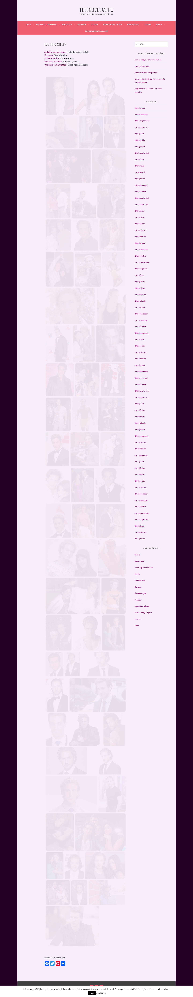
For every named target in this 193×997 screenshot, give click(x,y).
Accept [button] (92, 993)
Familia (138, 600)
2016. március (140, 532)
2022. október (140, 256)
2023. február (140, 236)
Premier (138, 619)
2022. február (140, 301)
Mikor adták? (133, 24)
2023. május (140, 217)
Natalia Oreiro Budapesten (146, 72)
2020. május (140, 416)
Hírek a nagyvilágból (143, 612)
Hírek (28, 24)
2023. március (140, 230)
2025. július (139, 133)
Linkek (159, 24)
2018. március (140, 442)
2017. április (140, 481)
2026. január (140, 108)
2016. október (140, 506)
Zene (137, 625)
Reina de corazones (53, 61)
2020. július (139, 404)
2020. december (141, 371)
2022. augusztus (141, 269)
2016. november (141, 500)
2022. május (140, 288)
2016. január (140, 539)
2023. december (141, 185)
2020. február (140, 423)
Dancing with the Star (144, 567)
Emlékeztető (140, 580)
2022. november (141, 249)
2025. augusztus (141, 127)
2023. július (139, 211)
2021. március (140, 352)
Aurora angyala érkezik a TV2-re (148, 60)
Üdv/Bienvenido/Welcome (96, 31)
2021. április (140, 346)
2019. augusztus (141, 436)
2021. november (141, 320)
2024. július (139, 159)
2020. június (140, 410)
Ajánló (137, 555)
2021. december (141, 314)
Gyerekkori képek (142, 606)
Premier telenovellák (46, 24)
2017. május (140, 474)
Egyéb (137, 574)
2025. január (140, 146)
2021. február (140, 358)
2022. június (140, 281)
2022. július (139, 275)
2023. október (140, 191)
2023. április (140, 224)
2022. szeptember (142, 262)
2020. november (141, 378)
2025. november (141, 114)
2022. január (140, 307)
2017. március (140, 487)
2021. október (140, 326)
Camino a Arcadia (142, 66)
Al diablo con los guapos (55, 52)
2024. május (140, 166)
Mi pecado (48, 55)
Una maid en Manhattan (55, 64)
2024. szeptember (142, 153)
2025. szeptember (142, 121)
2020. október (140, 384)
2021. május (140, 339)
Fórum (148, 24)
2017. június (140, 468)
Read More (101, 993)
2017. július (139, 461)
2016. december (141, 494)
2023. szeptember (142, 198)
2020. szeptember (142, 391)
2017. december (141, 455)
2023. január (140, 243)
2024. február (140, 172)
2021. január (140, 365)
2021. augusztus (141, 333)
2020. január (140, 429)
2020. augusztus (141, 397)
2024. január (140, 178)
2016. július (139, 526)
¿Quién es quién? (51, 58)
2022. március (140, 294)
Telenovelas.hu (96, 9)
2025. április (140, 140)
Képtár (94, 24)
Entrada (138, 587)
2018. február (140, 449)
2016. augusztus (141, 519)
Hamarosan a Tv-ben (112, 24)
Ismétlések (67, 24)
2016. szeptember (142, 513)
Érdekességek (140, 593)
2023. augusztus (141, 204)
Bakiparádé (139, 561)
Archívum (81, 24)
